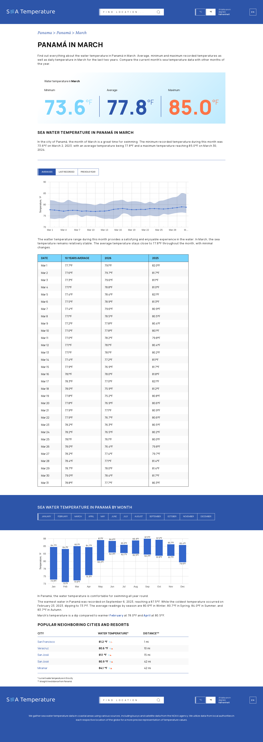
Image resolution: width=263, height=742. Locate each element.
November (188, 516)
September (155, 516)
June (114, 516)
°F (211, 11)
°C (201, 11)
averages (47, 171)
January (46, 516)
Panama (45, 33)
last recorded (67, 171)
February (63, 516)
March (81, 33)
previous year (89, 171)
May (103, 516)
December (206, 516)
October (172, 516)
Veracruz (43, 648)
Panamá (64, 33)
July (125, 516)
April (91, 516)
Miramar (42, 668)
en (252, 700)
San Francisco (46, 642)
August (139, 516)
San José (43, 655)
